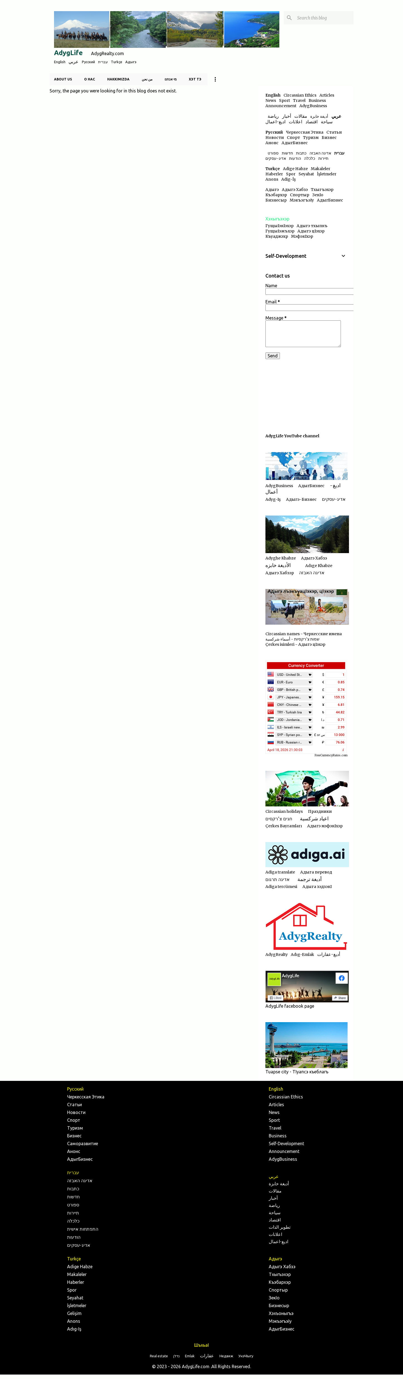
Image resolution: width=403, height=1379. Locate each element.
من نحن (147, 79)
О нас (89, 79)
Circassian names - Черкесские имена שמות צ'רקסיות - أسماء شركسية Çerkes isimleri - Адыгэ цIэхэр (303, 639)
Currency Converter (306, 665)
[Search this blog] (324, 17)
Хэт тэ (195, 79)
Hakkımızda (118, 79)
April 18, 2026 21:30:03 (284, 750)
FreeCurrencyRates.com (331, 755)
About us (63, 79)
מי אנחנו (171, 79)
